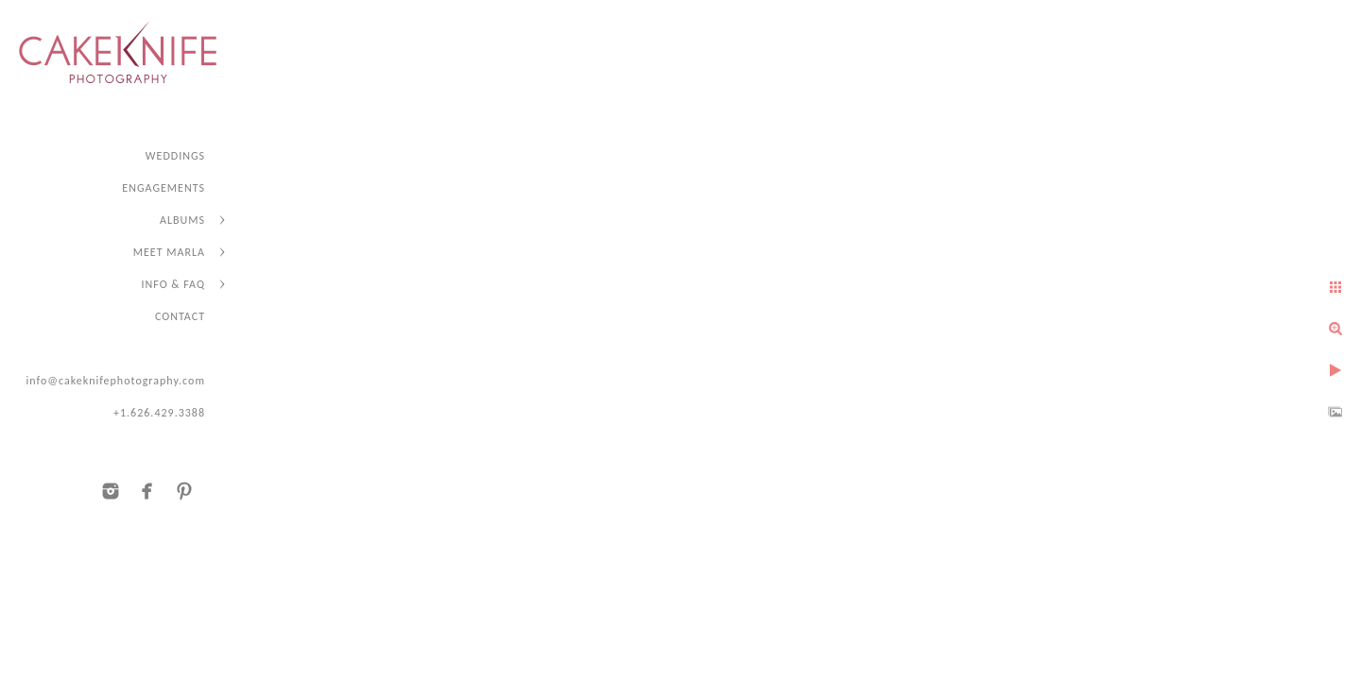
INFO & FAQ (173, 284)
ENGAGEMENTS (163, 188)
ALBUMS (182, 220)
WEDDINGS (175, 155)
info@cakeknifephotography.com (115, 380)
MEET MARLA (169, 252)
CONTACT (180, 316)
